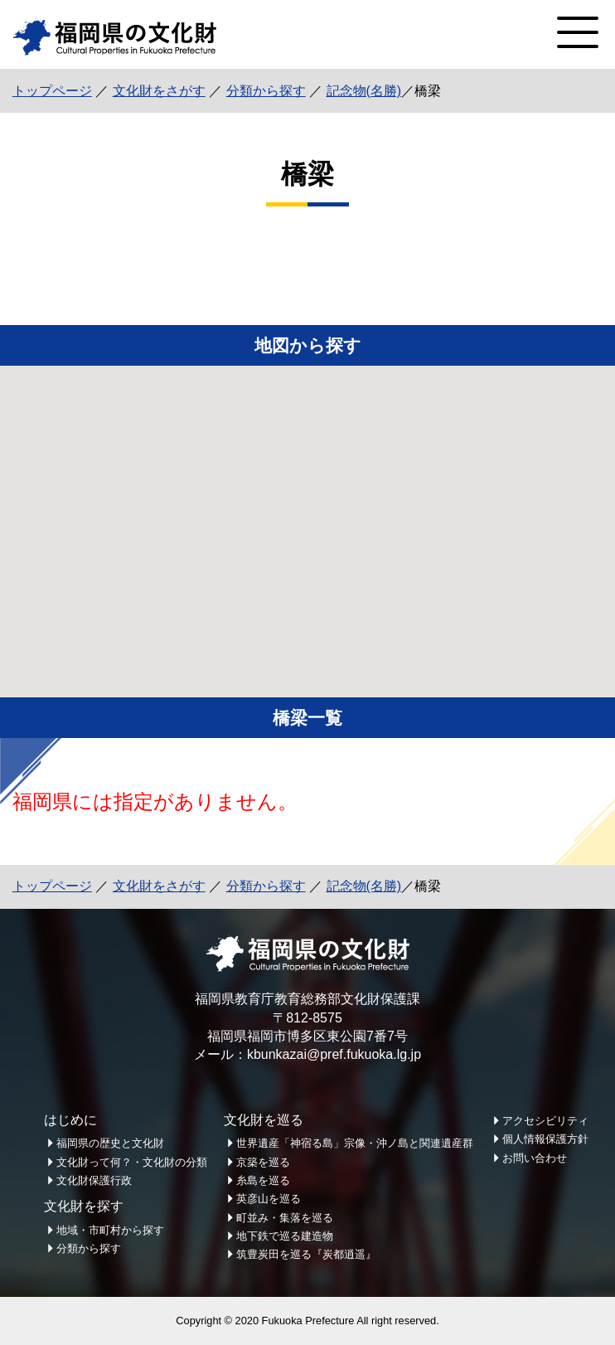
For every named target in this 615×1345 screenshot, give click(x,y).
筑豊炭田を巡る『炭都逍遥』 (306, 1254)
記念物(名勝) (364, 91)
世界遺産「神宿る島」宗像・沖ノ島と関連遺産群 (354, 1143)
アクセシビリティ (545, 1120)
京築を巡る (263, 1162)
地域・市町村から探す (110, 1230)
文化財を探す (83, 1206)
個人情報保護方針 (545, 1139)
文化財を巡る (263, 1120)
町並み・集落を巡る (284, 1217)
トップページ (52, 91)
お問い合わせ (534, 1158)
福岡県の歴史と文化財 (110, 1143)
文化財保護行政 (94, 1180)
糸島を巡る (263, 1180)
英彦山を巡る (268, 1198)
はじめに (70, 1120)
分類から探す (266, 91)
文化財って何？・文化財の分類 (131, 1162)
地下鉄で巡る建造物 (284, 1236)
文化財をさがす (159, 91)
